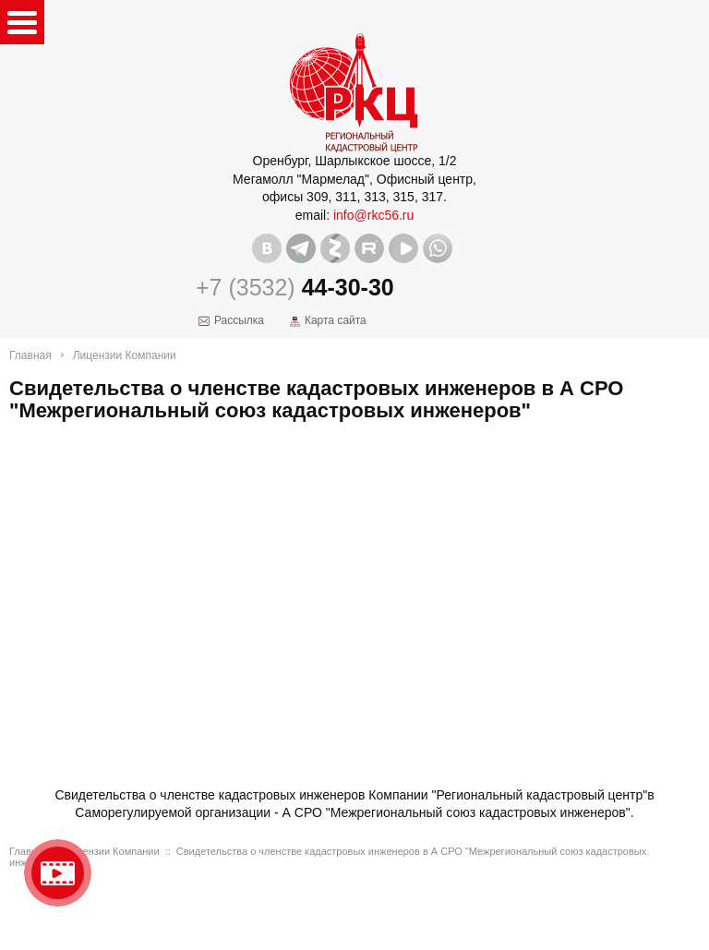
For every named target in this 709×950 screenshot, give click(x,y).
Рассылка (239, 320)
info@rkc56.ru (373, 215)
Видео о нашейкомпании (57, 873)
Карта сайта (336, 320)
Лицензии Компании (124, 355)
